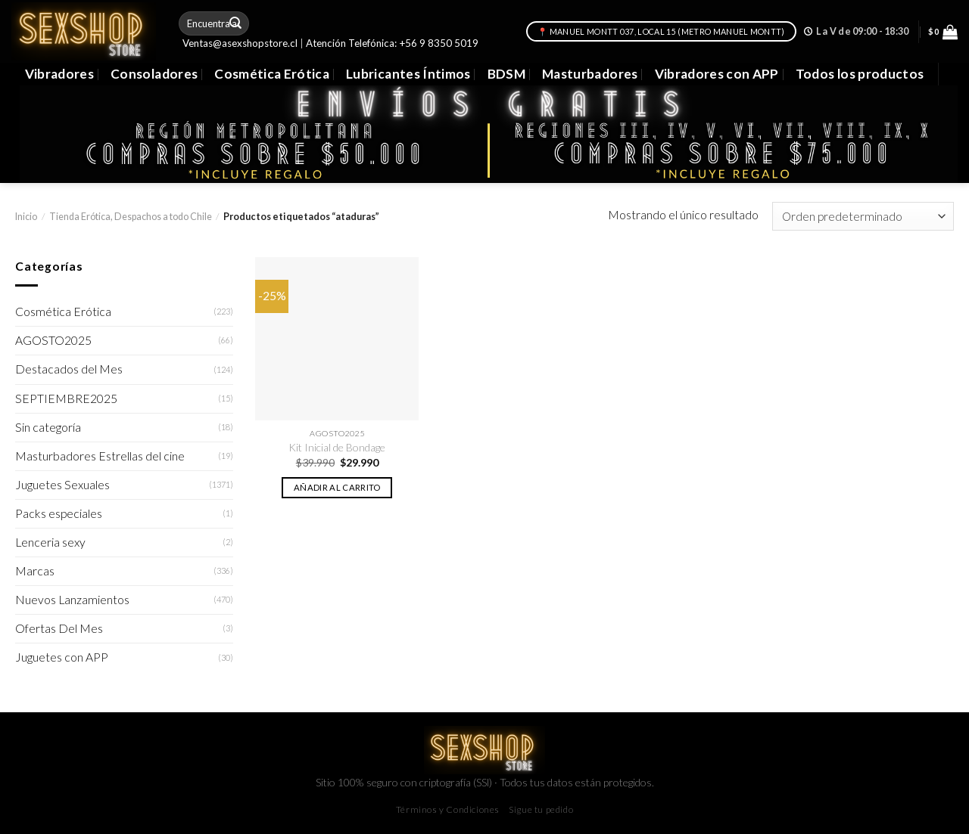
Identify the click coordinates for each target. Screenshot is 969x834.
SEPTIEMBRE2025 (66, 398)
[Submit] (236, 23)
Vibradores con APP (717, 74)
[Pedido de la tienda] (863, 216)
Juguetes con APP (61, 657)
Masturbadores (590, 74)
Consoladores (154, 74)
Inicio (26, 216)
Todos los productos (860, 74)
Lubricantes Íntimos (408, 74)
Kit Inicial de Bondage (336, 447)
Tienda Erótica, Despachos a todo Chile (130, 216)
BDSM (506, 74)
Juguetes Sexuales (62, 484)
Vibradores (59, 74)
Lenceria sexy (50, 542)
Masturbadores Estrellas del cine (100, 456)
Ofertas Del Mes (59, 628)
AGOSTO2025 (53, 340)
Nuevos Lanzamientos (72, 599)
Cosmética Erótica (271, 74)
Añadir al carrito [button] (337, 487)
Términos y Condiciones (448, 809)
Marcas (35, 571)
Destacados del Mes (69, 369)
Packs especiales (58, 513)
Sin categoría (48, 427)
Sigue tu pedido (541, 809)
